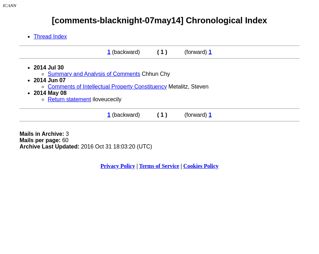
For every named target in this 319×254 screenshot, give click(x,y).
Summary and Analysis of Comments (94, 74)
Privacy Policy (117, 166)
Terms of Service (159, 166)
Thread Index (50, 37)
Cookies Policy (201, 166)
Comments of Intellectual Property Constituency (107, 87)
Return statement (69, 99)
